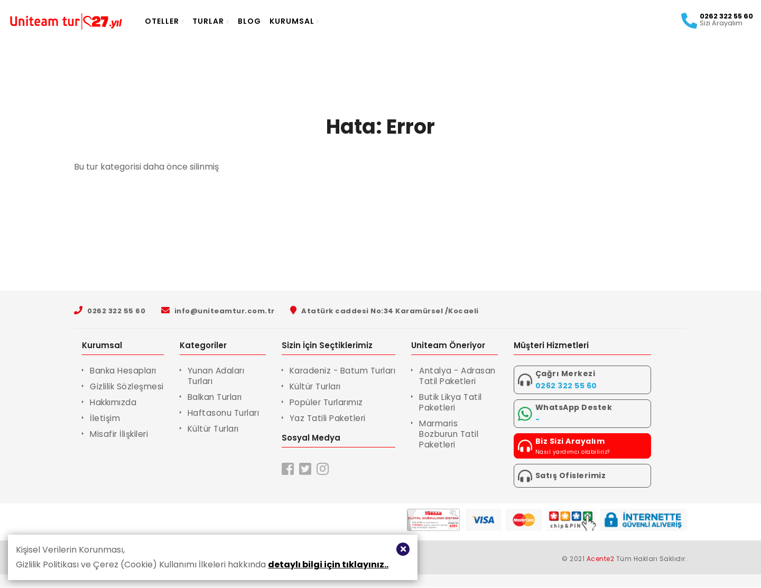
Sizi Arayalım (707, 23)
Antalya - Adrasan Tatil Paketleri (459, 381)
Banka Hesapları (126, 371)
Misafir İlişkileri (121, 434)
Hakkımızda (115, 402)
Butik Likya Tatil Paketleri (463, 413)
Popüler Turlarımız (333, 402)
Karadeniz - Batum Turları (350, 371)
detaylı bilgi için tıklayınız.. (328, 564)
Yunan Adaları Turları (221, 376)
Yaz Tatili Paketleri (333, 418)
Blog (262, 21)
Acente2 (601, 559)
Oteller (177, 21)
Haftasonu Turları (229, 413)
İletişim (105, 418)
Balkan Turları (221, 397)
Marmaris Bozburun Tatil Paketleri (461, 444)
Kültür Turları (219, 429)
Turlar (224, 21)
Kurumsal (307, 21)
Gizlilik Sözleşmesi (129, 386)
